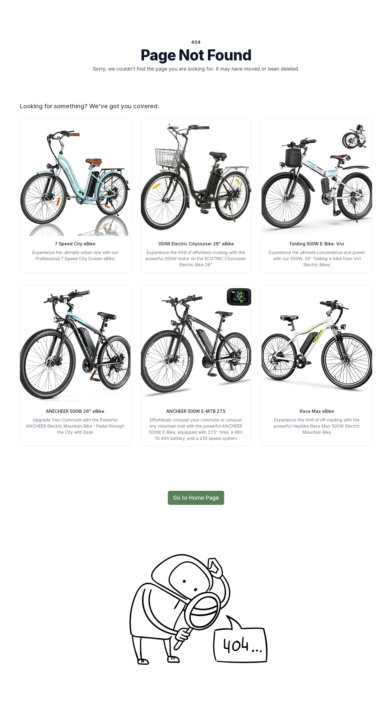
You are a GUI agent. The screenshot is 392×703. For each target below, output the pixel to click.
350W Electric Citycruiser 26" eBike (196, 243)
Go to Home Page (196, 497)
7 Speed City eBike (75, 243)
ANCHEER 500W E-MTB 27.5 (195, 411)
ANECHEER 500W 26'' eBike (75, 411)
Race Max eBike (317, 411)
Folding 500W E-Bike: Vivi (317, 243)
